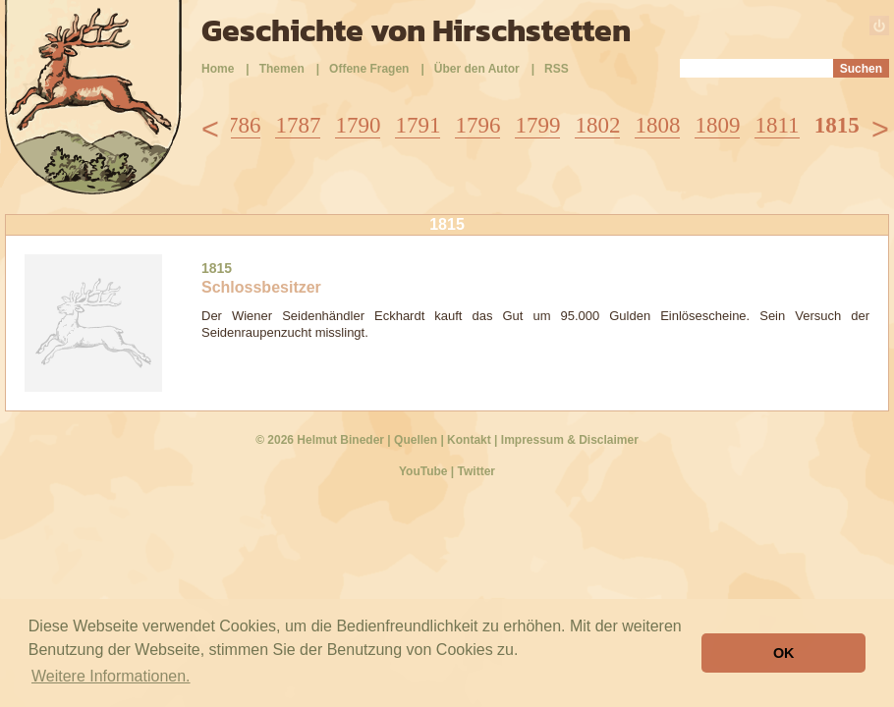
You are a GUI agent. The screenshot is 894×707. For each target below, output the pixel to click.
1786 (237, 125)
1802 (597, 125)
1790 (357, 125)
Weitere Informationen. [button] (111, 676)
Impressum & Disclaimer (570, 440)
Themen (282, 69)
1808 (657, 125)
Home (217, 69)
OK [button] (784, 653)
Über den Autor (477, 69)
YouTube (423, 471)
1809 (717, 125)
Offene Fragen (369, 69)
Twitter (476, 471)
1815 (837, 125)
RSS (556, 69)
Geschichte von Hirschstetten (416, 30)
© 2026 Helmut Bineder (319, 440)
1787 (297, 125)
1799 (537, 125)
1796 (477, 125)
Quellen (415, 440)
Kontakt (469, 440)
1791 (417, 125)
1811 (776, 125)
